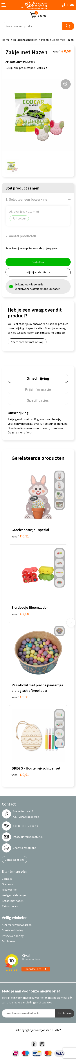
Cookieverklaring (12, 930)
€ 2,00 (20, 613)
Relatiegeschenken (25, 39)
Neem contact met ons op (27, 342)
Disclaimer (8, 941)
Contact (7, 878)
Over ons (7, 884)
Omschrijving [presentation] (37, 378)
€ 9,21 (20, 697)
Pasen (45, 39)
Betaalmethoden (12, 901)
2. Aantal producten (21, 236)
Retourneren (10, 906)
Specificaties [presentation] (38, 400)
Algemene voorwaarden (17, 925)
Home (6, 39)
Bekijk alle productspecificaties (26, 68)
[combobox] (32, 26)
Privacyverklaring (13, 936)
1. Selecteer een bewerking (26, 199)
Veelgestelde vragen (14, 895)
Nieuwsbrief (9, 889)
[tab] (38, 378)
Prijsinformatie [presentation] (38, 389)
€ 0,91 (20, 536)
